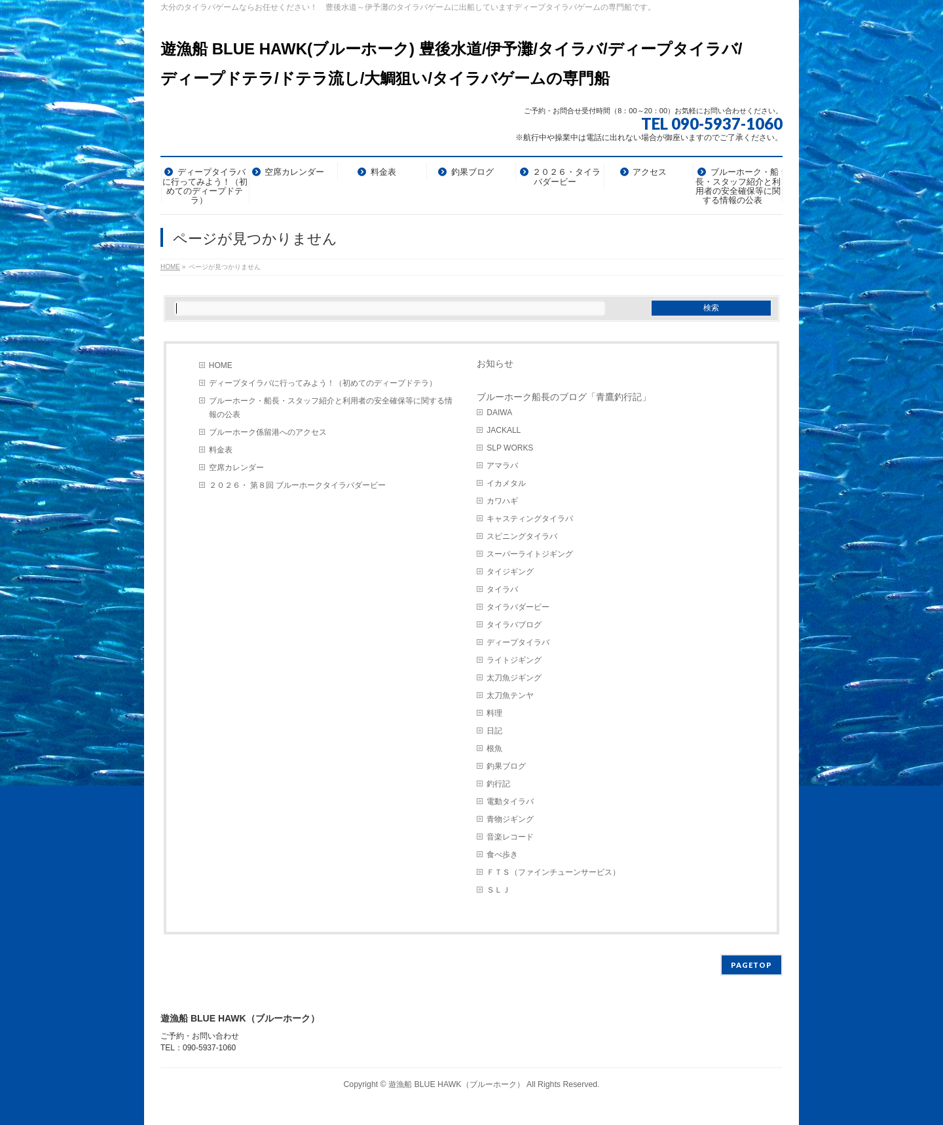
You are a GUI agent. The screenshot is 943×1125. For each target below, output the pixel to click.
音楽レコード (510, 836)
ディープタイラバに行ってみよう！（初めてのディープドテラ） (323, 383)
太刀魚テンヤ (510, 695)
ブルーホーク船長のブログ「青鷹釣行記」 (564, 397)
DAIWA (499, 412)
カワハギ (502, 501)
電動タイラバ (510, 801)
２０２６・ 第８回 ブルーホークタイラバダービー (297, 485)
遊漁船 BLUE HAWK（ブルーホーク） (456, 1084)
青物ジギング (510, 819)
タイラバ (502, 589)
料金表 (220, 449)
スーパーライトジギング (530, 554)
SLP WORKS (510, 447)
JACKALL (504, 430)
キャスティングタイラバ (530, 518)
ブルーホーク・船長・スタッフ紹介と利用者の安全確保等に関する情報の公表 (331, 407)
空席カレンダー (236, 467)
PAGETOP (751, 965)
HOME (220, 365)
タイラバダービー (518, 607)
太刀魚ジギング (514, 677)
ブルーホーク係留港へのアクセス (268, 432)
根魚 (494, 748)
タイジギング (510, 571)
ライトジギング (514, 660)
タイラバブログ (514, 624)
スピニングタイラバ (522, 536)
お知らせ (495, 363)
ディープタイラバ (518, 642)
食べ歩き (502, 854)
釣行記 (498, 783)
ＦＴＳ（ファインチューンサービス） (553, 872)
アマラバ (502, 465)
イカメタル (506, 483)
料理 (494, 713)
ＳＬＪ (498, 889)
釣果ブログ (506, 766)
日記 (494, 730)
